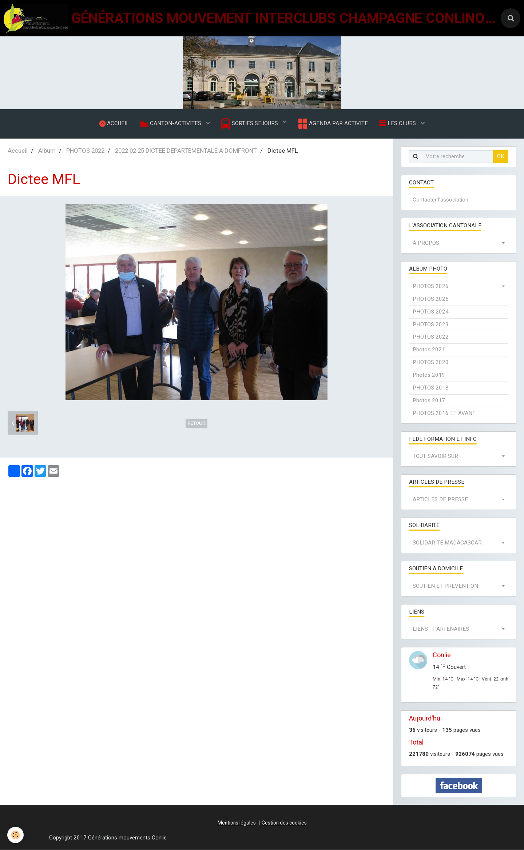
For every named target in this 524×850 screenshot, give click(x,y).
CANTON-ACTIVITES (171, 123)
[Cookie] (15, 835)
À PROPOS (426, 243)
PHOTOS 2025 (431, 299)
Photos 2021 (429, 350)
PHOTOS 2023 (431, 324)
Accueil (18, 150)
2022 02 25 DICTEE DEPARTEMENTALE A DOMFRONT (186, 150)
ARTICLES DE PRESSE (440, 499)
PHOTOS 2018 (431, 387)
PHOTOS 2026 (431, 286)
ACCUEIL (114, 123)
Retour (196, 423)
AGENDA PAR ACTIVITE (332, 124)
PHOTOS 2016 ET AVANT (444, 413)
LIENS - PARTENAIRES (441, 629)
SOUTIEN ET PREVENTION (445, 586)
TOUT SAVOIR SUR (435, 456)
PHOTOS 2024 (431, 311)
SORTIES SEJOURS (250, 123)
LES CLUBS (398, 123)
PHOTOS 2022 (85, 150)
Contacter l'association (440, 200)
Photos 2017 (429, 400)
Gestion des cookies (284, 823)
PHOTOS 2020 (431, 362)
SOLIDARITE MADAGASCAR (447, 542)
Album (47, 150)
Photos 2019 (429, 375)
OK (500, 156)
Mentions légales (237, 823)
